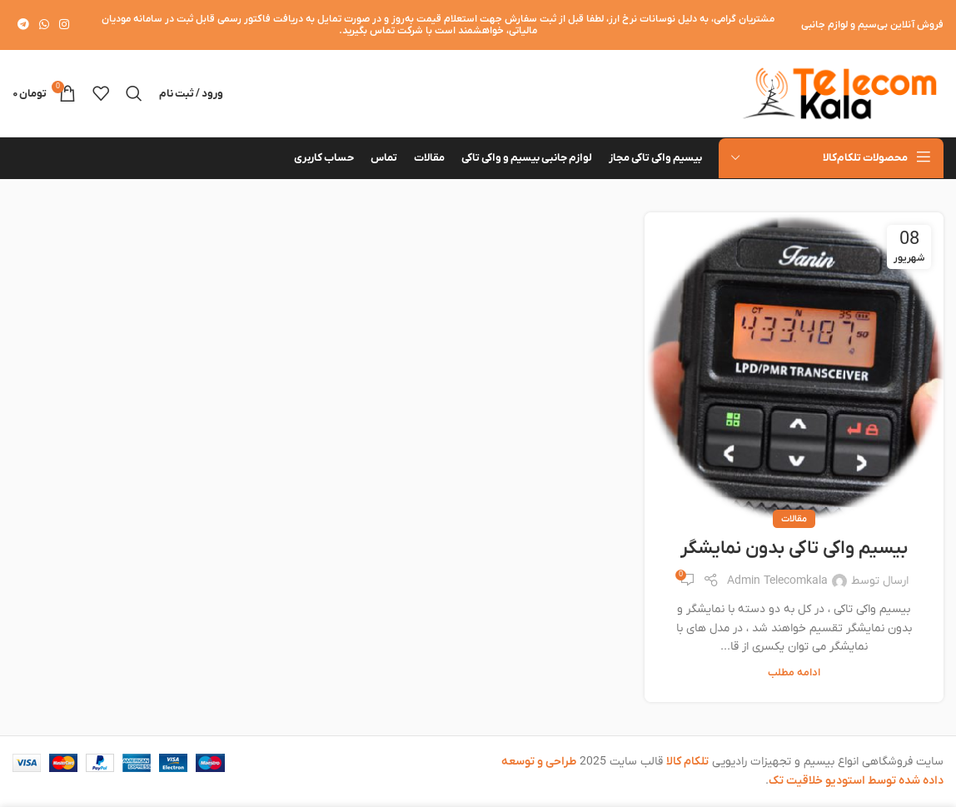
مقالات (794, 519)
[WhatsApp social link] (44, 25)
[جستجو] (134, 93)
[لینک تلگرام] (23, 25)
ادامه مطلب (794, 673)
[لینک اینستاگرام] (64, 25)
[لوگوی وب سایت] (839, 93)
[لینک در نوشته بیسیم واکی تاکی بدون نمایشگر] (794, 366)
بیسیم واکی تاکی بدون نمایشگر (794, 548)
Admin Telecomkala (777, 581)
